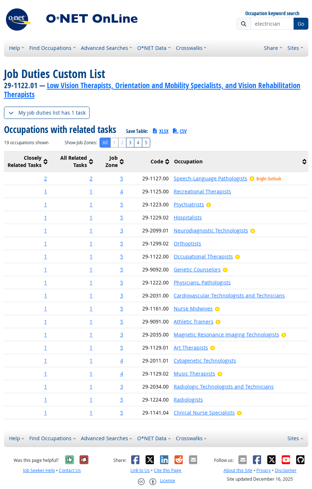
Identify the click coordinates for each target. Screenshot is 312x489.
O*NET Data (151, 47)
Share (271, 47)
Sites (293, 47)
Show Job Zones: (81, 143)
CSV (179, 131)
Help (14, 47)
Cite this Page (167, 470)
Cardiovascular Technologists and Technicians (229, 295)
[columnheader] (26, 161)
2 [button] (45, 178)
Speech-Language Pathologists (210, 178)
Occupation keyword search (272, 13)
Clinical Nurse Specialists (204, 412)
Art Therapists (191, 347)
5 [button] (121, 178)
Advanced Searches (104, 47)
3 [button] (121, 230)
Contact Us (70, 470)
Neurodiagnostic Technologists (211, 230)
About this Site (238, 470)
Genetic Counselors (197, 269)
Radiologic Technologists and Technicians (224, 386)
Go (301, 23)
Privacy (263, 470)
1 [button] (45, 191)
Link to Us (140, 470)
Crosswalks (189, 47)
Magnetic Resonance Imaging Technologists (226, 334)
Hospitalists (188, 217)
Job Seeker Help (39, 470)
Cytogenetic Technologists (205, 360)
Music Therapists (194, 373)
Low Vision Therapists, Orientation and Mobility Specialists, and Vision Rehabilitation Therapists (152, 89)
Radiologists (188, 399)
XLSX (160, 131)
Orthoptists (187, 243)
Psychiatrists (189, 204)
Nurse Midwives (193, 308)
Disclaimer (285, 470)
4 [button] (121, 191)
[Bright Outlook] (208, 204)
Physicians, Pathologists (202, 282)
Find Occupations (50, 47)
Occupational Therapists (203, 256)
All (105, 143)
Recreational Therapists (202, 191)
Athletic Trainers (193, 321)
